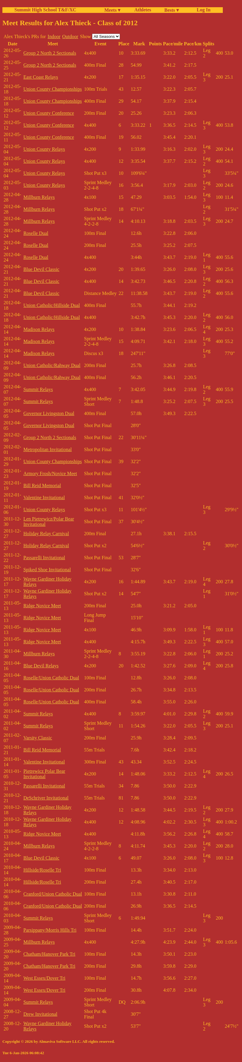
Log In (202, 9)
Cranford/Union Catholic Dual (52, 894)
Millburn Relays (39, 197)
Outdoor (70, 36)
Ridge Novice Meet (42, 605)
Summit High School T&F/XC (45, 9)
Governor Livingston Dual (48, 413)
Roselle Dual (35, 233)
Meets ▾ (112, 10)
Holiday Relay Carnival (46, 533)
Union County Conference (48, 113)
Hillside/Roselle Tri (42, 869)
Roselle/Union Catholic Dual (51, 677)
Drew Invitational (40, 1014)
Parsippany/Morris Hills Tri (49, 930)
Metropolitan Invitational (47, 449)
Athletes (142, 9)
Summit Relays (38, 389)
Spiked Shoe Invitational (47, 569)
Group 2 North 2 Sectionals (49, 53)
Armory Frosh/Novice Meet (50, 473)
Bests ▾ (171, 10)
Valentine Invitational (44, 497)
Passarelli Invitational (44, 557)
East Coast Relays (40, 77)
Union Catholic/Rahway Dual (51, 365)
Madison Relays (39, 329)
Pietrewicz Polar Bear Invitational (44, 774)
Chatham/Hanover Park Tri (49, 954)
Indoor (54, 36)
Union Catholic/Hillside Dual (51, 305)
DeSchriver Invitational (46, 797)
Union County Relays (44, 149)
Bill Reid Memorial (42, 485)
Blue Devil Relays (40, 665)
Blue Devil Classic (41, 269)
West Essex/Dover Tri (44, 978)
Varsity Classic (37, 737)
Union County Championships (52, 89)
